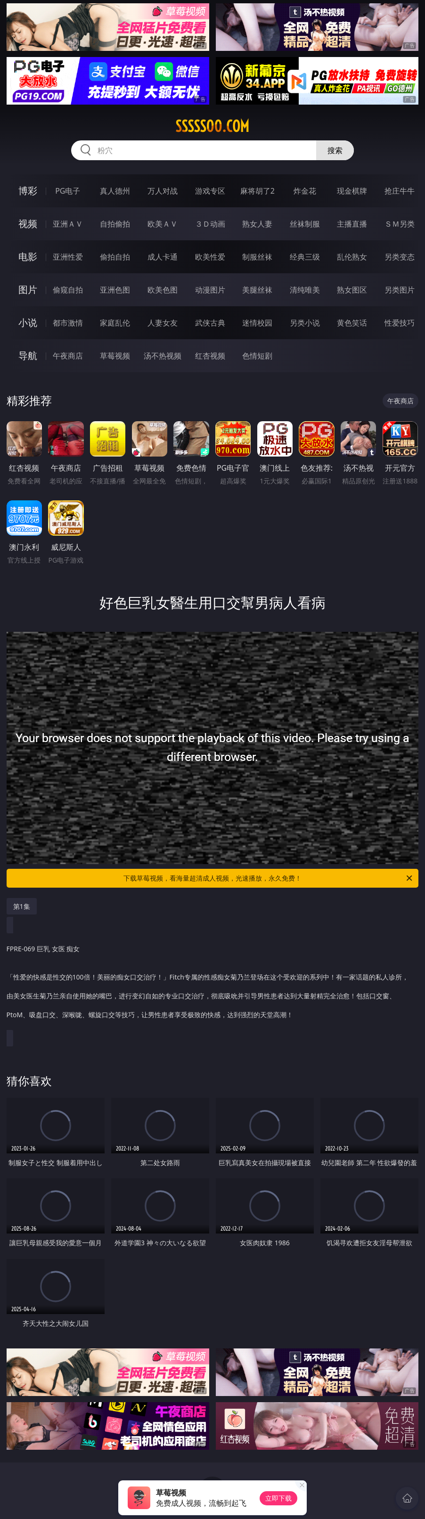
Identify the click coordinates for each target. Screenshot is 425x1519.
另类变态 (399, 257)
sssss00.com (212, 126)
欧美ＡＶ (162, 224)
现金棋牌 (352, 191)
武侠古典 (210, 323)
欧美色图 (162, 290)
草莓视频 (115, 356)
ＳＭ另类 (399, 224)
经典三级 (305, 257)
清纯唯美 (305, 290)
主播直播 (352, 224)
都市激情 (68, 323)
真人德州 (115, 191)
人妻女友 (162, 323)
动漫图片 (210, 290)
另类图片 (399, 290)
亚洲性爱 (68, 257)
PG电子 (67, 191)
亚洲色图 (115, 290)
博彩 (27, 190)
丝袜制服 (305, 224)
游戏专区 (210, 191)
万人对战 (162, 191)
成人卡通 (162, 257)
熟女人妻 (257, 224)
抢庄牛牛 (399, 191)
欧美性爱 (210, 257)
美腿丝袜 (257, 290)
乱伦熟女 (352, 257)
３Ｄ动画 (210, 224)
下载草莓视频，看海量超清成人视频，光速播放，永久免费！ (268, 878)
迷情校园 (257, 323)
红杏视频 (210, 356)
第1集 (21, 906)
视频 (27, 223)
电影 (27, 256)
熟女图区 (352, 290)
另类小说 (305, 323)
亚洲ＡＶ (68, 224)
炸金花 (305, 191)
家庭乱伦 (115, 323)
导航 (27, 355)
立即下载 (278, 1498)
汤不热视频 (162, 356)
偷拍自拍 (115, 257)
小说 (27, 322)
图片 (27, 289)
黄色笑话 (352, 323)
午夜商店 (68, 356)
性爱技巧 (399, 323)
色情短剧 (257, 356)
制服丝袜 (257, 257)
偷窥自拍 (68, 290)
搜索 (335, 150)
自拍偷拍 (115, 224)
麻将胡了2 (257, 191)
